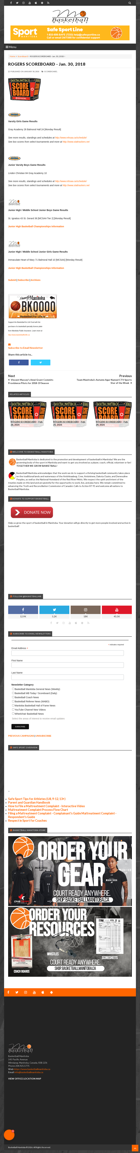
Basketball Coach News (27, 697)
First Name (17, 660)
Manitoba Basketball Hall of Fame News (35, 705)
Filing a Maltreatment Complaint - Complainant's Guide (44, 813)
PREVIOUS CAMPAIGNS (21, 735)
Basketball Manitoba (17, 1147)
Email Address (19, 648)
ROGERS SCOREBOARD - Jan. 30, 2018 (47, 63)
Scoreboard (23, 56)
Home (12, 56)
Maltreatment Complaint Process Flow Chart (38, 809)
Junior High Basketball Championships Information (36, 226)
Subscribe (23, 280)
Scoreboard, (50, 71)
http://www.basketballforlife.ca (19, 335)
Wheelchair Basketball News (29, 713)
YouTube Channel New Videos (30, 709)
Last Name (17, 672)
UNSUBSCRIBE (43, 735)
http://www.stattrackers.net (76, 141)
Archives (35, 280)
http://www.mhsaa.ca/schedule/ (71, 137)
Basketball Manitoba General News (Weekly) (37, 689)
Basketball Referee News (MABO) (32, 701)
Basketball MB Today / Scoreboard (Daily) (36, 693)
